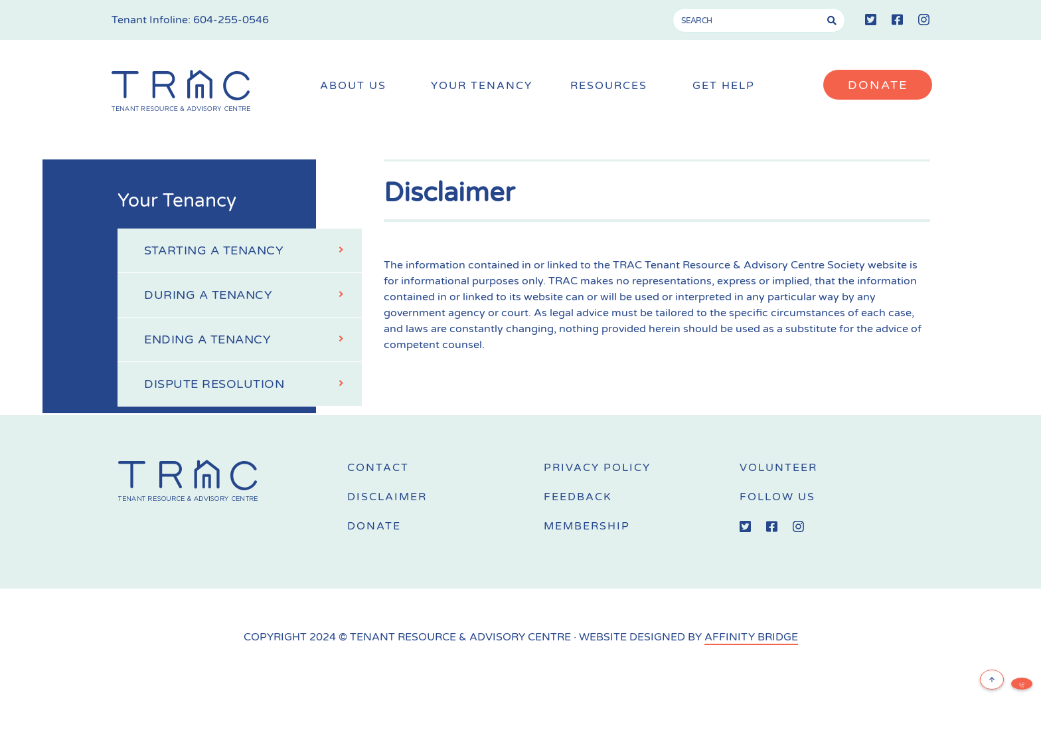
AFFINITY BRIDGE (751, 637)
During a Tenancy (248, 293)
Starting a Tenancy (248, 249)
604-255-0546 (231, 20)
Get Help (726, 86)
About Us (356, 86)
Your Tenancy (481, 86)
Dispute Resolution (248, 382)
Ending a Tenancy (248, 338)
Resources (612, 86)
